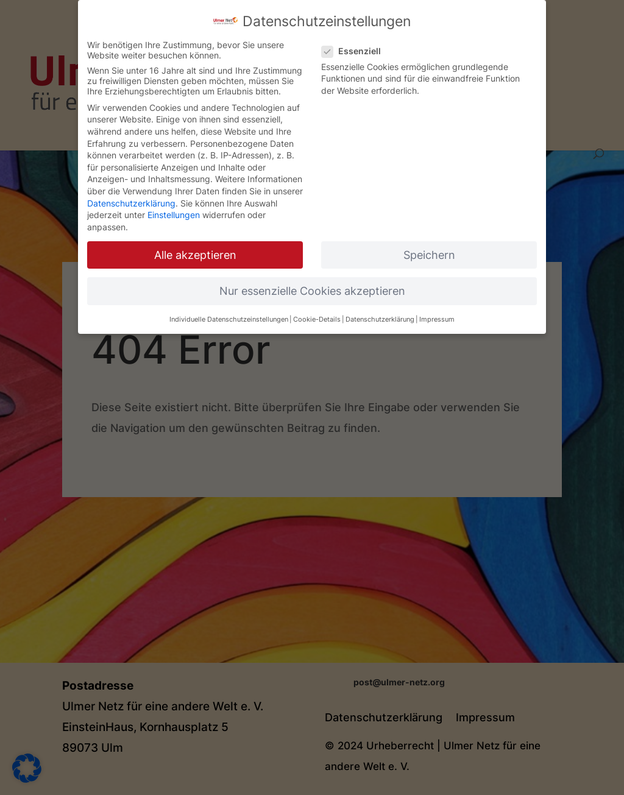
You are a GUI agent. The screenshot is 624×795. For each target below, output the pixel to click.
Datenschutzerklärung (131, 191)
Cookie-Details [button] (317, 309)
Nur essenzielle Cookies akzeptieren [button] (312, 279)
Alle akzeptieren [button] (195, 243)
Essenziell (356, 39)
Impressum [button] (437, 309)
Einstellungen (173, 203)
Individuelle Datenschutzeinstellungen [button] (228, 309)
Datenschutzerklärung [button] (380, 309)
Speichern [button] (429, 243)
